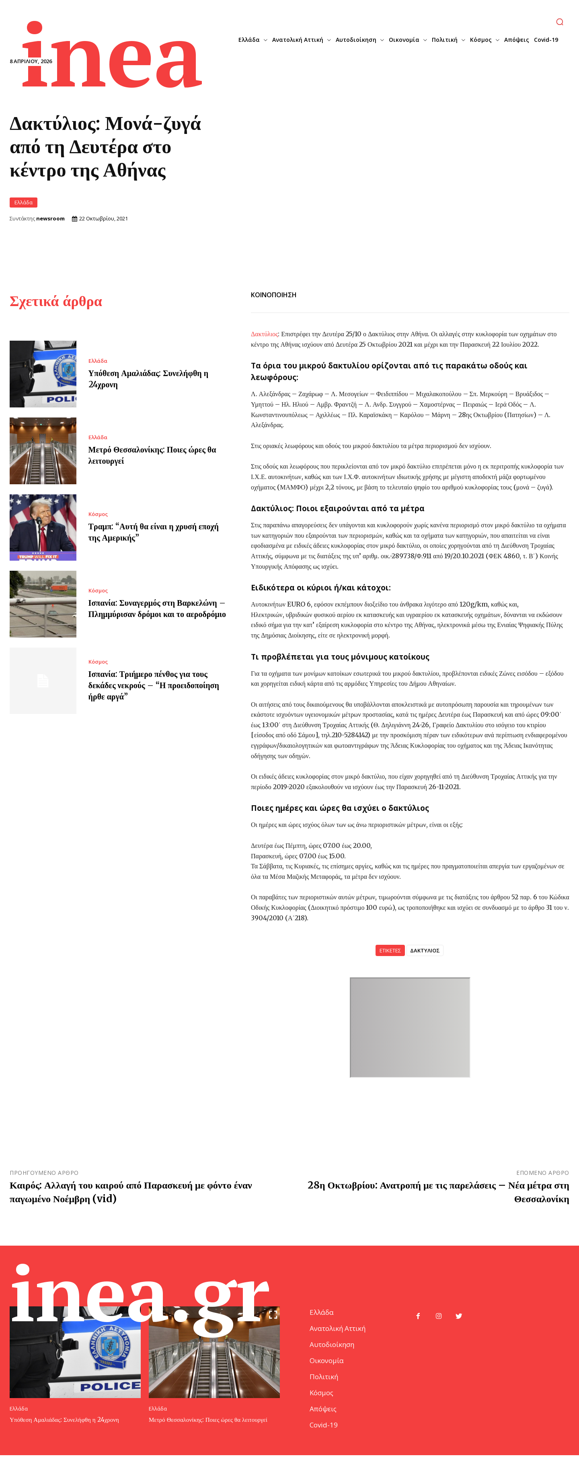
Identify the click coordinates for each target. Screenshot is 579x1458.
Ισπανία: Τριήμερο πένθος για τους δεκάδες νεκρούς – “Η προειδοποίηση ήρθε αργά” (153, 684)
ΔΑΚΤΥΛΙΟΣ (425, 949)
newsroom (50, 218)
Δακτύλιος (264, 333)
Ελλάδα (23, 202)
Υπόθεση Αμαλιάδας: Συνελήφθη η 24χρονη (64, 1422)
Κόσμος (98, 513)
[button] (559, 21)
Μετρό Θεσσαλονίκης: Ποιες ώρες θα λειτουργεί (208, 1422)
